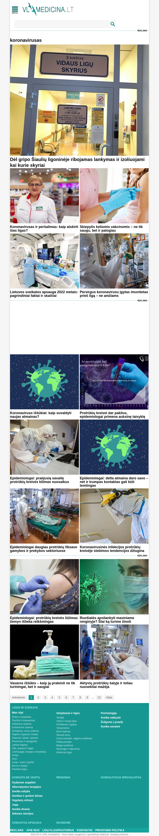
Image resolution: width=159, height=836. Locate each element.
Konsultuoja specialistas (121, 777)
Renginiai (63, 777)
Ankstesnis (18, 697)
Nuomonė (63, 822)
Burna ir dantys (20, 765)
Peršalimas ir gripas (66, 724)
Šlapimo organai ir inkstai (25, 734)
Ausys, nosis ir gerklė (23, 762)
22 (99, 697)
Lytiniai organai (19, 744)
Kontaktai (84, 830)
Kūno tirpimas (63, 731)
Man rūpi (17, 712)
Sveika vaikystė (111, 717)
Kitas (109, 697)
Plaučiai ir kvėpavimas (23, 720)
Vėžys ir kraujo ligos (66, 721)
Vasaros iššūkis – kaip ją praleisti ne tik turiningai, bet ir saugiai (42, 685)
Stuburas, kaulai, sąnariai (25, 738)
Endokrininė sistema (22, 727)
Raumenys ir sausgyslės (24, 741)
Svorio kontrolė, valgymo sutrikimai (74, 738)
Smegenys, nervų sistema (25, 731)
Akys (14, 758)
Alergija (60, 717)
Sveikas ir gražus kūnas (27, 795)
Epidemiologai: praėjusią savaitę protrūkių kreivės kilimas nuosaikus (39, 480)
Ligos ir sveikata (25, 707)
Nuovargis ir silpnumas (68, 749)
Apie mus (33, 830)
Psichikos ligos (19, 769)
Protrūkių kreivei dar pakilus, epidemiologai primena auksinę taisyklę (112, 415)
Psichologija (109, 713)
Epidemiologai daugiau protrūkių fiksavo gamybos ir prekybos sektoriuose (43, 549)
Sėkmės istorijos (22, 813)
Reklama (142, 31)
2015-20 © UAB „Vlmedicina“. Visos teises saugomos (58, 834)
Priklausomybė (64, 742)
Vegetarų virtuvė (22, 800)
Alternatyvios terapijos (26, 786)
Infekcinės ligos (64, 752)
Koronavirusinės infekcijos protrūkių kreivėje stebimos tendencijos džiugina (112, 549)
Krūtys (15, 755)
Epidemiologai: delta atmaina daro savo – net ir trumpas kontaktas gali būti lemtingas (114, 481)
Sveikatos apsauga (26, 822)
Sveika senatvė (110, 726)
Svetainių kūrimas (119, 834)
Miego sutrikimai (64, 745)
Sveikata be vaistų (26, 777)
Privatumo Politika (109, 830)
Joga (15, 804)
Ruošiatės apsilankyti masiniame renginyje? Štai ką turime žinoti (107, 620)
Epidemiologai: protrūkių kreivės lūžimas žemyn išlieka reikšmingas (44, 620)
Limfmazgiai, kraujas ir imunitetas (29, 751)
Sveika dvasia (21, 809)
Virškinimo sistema (21, 724)
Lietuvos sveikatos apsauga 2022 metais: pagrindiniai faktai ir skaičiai (44, 294)
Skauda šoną (63, 735)
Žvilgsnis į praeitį (112, 722)
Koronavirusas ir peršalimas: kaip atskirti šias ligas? (44, 228)
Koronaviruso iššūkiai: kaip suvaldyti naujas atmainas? (40, 415)
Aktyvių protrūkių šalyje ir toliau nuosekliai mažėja (106, 685)
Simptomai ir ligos (68, 713)
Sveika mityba (21, 791)
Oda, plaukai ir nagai (22, 748)
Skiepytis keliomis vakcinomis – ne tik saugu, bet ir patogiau (111, 228)
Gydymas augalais (24, 782)
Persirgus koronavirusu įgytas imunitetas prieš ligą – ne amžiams (114, 294)
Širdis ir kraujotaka (21, 717)
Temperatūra (62, 728)
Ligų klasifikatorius (58, 830)
